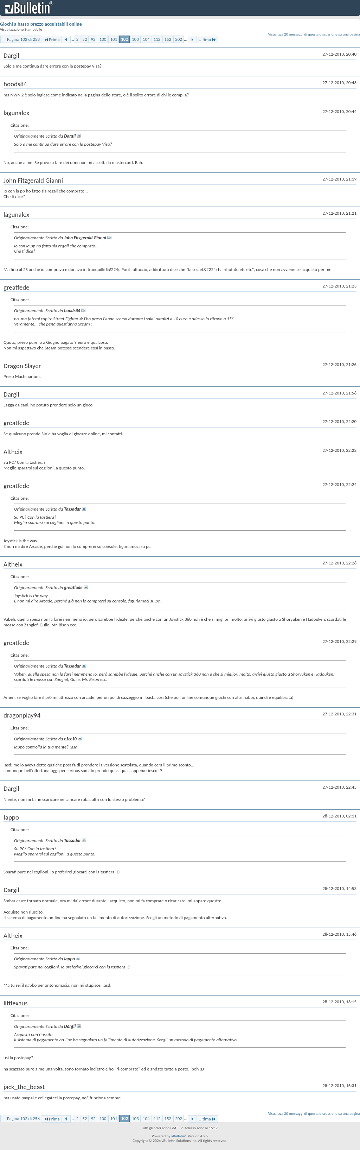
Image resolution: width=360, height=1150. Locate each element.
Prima (52, 39)
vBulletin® (179, 1136)
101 (113, 39)
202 (178, 39)
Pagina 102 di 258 (23, 39)
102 (124, 39)
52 (84, 39)
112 (157, 39)
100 (103, 39)
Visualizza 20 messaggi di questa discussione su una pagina (314, 34)
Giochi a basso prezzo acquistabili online (41, 24)
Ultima (207, 39)
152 (167, 39)
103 (135, 39)
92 (93, 39)
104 (146, 39)
